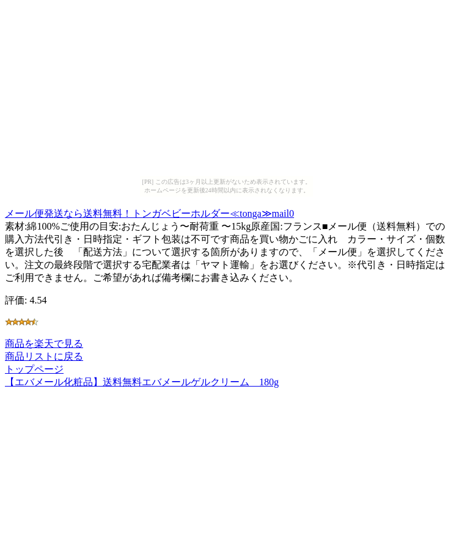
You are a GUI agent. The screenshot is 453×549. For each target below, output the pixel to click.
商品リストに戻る (44, 356)
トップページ (34, 369)
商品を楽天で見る (44, 343)
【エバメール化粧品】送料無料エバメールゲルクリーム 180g (142, 382)
